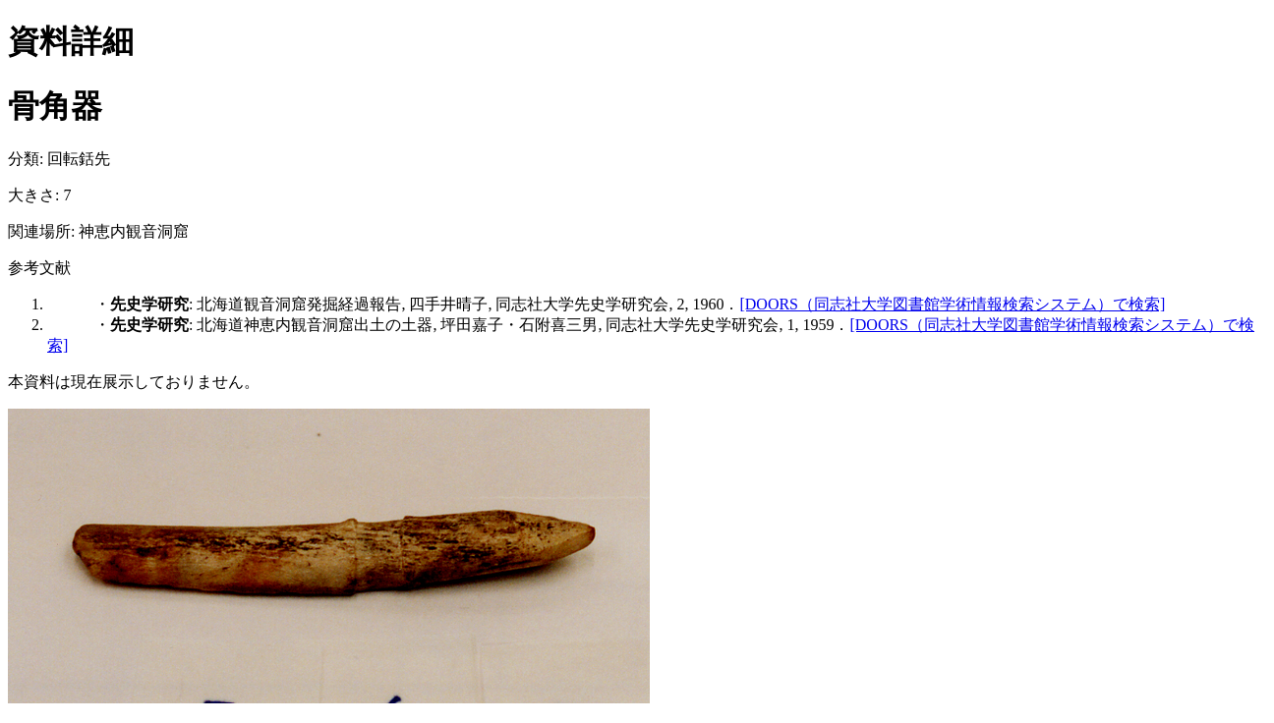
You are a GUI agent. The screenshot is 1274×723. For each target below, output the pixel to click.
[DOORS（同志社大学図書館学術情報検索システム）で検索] (952, 304)
